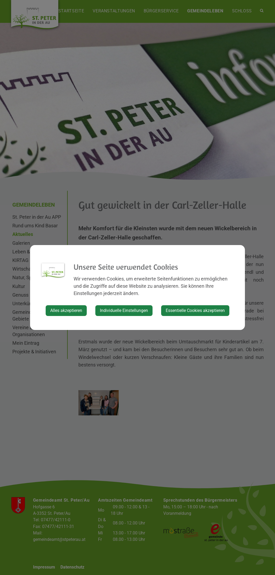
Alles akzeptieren (66, 310)
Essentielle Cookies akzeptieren (195, 310)
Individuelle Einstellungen (124, 310)
